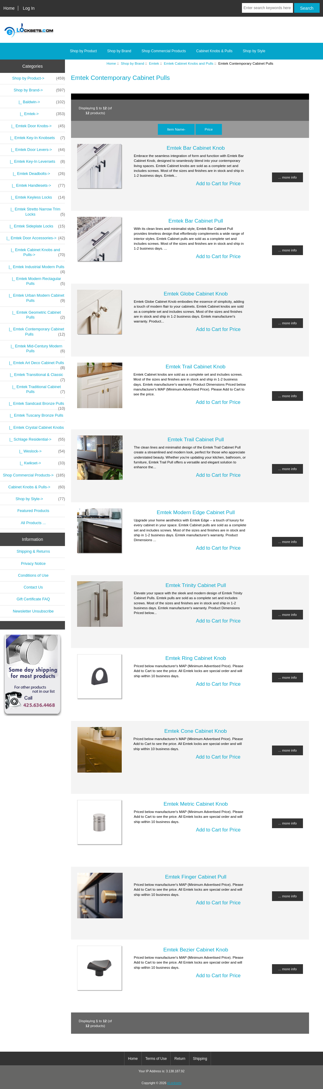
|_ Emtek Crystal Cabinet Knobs (33, 427)
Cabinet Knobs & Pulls (214, 51)
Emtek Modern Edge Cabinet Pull (196, 512)
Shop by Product (83, 51)
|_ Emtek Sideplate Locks (35, 226)
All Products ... (33, 523)
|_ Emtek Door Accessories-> (33, 238)
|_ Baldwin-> (40, 102)
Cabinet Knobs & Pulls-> (36, 487)
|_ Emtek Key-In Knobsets (35, 137)
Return (179, 1059)
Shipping (200, 1059)
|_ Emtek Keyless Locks (36, 197)
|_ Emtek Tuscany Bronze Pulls (33, 415)
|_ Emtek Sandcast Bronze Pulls (33, 405)
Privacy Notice (33, 563)
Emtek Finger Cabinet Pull (195, 877)
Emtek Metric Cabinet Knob (196, 804)
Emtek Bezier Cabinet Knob (195, 950)
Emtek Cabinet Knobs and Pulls (188, 63)
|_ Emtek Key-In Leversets (35, 161)
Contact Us (33, 587)
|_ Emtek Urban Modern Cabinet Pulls (33, 298)
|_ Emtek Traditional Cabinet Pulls (35, 389)
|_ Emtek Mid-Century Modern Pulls (34, 348)
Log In (29, 8)
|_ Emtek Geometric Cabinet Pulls (35, 315)
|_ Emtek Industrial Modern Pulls (33, 268)
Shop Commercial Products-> (34, 475)
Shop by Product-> (38, 78)
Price (208, 129)
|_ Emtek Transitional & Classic (34, 376)
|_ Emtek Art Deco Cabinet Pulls (33, 364)
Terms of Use (156, 1059)
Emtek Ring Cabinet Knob (195, 658)
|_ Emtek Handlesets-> (36, 185)
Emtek (154, 63)
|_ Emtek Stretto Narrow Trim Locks (35, 212)
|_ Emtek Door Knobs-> (36, 126)
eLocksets (174, 1083)
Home (9, 8)
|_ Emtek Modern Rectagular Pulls (35, 281)
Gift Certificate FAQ (33, 599)
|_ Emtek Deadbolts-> (36, 173)
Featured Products (33, 510)
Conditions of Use (33, 575)
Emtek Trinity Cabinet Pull (195, 585)
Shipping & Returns (33, 551)
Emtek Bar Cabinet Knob (196, 148)
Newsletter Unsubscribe (33, 611)
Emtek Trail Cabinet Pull (196, 439)
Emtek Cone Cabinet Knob (195, 731)
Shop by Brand (132, 63)
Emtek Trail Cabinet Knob (196, 367)
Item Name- (176, 129)
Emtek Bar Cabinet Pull (195, 221)
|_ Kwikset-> (41, 463)
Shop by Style (254, 51)
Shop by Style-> (40, 499)
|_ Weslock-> (41, 451)
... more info (287, 177)
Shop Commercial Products (163, 51)
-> (39, 90)
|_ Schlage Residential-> (36, 439)
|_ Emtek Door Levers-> (36, 149)
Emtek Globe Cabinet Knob (196, 294)
